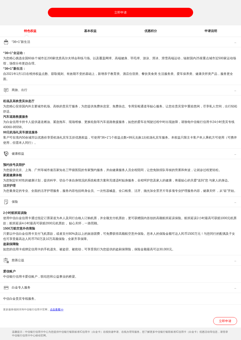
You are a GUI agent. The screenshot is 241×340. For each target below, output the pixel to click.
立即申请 (120, 12)
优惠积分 (150, 31)
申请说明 (211, 31)
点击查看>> (57, 309)
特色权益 (30, 31)
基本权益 (90, 31)
